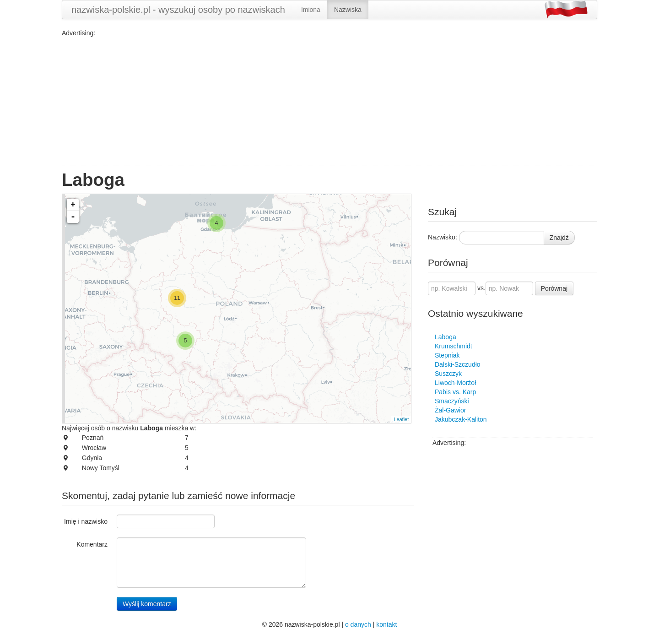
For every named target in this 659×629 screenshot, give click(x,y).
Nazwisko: (442, 237)
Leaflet (401, 419)
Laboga (445, 337)
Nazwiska (348, 9)
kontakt (386, 624)
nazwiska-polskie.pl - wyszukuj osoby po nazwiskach (178, 10)
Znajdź (559, 237)
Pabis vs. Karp (455, 392)
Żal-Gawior (450, 410)
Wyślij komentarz (147, 603)
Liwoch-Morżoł (455, 382)
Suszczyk (448, 373)
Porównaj (554, 288)
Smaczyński (452, 401)
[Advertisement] (329, 102)
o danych (358, 624)
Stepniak (447, 355)
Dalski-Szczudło (458, 364)
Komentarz (92, 544)
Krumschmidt (453, 346)
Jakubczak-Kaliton (461, 419)
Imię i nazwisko (86, 521)
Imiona (310, 9)
